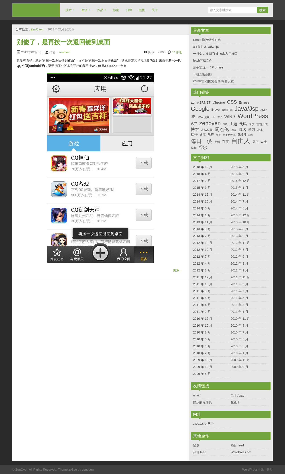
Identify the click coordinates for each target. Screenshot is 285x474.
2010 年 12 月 (202, 318)
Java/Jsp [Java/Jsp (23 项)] (247, 108)
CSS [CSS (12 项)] (232, 102)
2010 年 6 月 (202, 339)
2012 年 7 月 (202, 256)
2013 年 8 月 (239, 229)
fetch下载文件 (202, 60)
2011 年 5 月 (239, 298)
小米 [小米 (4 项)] (260, 130)
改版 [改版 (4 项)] (203, 134)
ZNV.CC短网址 (203, 424)
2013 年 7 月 (202, 236)
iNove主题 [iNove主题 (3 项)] (227, 109)
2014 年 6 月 (202, 208)
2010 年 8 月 (202, 332)
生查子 (235, 402)
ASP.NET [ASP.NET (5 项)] (203, 102)
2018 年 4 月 (202, 174)
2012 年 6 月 (239, 256)
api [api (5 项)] (193, 102)
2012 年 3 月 (239, 263)
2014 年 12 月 (202, 194)
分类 (270, 469)
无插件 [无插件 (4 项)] (242, 134)
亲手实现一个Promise (208, 67)
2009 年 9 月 (239, 367)
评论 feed (199, 452)
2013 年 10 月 (240, 222)
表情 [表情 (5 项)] (264, 142)
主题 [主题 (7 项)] (233, 124)
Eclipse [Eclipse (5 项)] (244, 102)
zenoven (65, 52)
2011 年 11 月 (240, 277)
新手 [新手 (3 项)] (218, 134)
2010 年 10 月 (202, 325)
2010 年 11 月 (240, 318)
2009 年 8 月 (202, 374)
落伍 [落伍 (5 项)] (255, 142)
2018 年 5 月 (239, 167)
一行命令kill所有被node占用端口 (215, 53)
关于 (155, 10)
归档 (129, 10)
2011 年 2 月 (202, 311)
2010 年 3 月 (239, 346)
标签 (116, 10)
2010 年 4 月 (202, 346)
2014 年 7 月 (239, 201)
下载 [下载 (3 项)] (225, 124)
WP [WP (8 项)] (194, 124)
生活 (84, 10)
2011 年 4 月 (202, 305)
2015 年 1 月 (239, 187)
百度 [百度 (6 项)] (225, 142)
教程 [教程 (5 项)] (211, 134)
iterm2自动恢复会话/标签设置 (213, 81)
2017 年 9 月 (202, 181)
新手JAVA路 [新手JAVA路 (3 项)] (229, 134)
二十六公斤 (238, 395)
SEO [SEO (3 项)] (219, 117)
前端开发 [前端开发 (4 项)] (262, 124)
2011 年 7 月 (239, 291)
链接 (142, 10)
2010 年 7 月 (239, 332)
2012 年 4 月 (202, 263)
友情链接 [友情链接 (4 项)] (207, 130)
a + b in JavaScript (206, 46)
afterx (197, 395)
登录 (196, 445)
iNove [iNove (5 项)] (215, 109)
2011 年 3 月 (239, 305)
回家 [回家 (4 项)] (234, 130)
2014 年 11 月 (240, 194)
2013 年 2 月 (239, 236)
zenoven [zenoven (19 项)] (210, 123)
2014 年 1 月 (202, 215)
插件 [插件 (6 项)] (194, 134)
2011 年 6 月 (202, 298)
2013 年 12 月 (240, 215)
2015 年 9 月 (202, 187)
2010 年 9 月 (239, 325)
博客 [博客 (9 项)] (195, 129)
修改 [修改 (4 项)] (251, 124)
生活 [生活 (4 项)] (217, 142)
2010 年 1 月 (239, 353)
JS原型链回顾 (202, 74)
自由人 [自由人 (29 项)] (240, 140)
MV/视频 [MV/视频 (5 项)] (203, 117)
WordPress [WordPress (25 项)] (253, 115)
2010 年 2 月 (202, 353)
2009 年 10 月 (202, 367)
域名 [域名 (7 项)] (242, 130)
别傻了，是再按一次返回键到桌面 (63, 42)
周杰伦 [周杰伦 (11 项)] (222, 129)
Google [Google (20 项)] (200, 109)
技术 (68, 10)
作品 (100, 10)
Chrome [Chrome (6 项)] (218, 102)
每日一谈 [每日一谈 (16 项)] (201, 141)
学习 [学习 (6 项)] (251, 130)
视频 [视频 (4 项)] (194, 148)
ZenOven (36, 10)
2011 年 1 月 (239, 311)
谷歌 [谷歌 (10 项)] (203, 147)
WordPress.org (241, 452)
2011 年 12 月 (202, 277)
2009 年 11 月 (240, 360)
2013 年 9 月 (202, 229)
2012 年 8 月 (239, 249)
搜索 (262, 10)
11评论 (177, 52)
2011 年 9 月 (239, 284)
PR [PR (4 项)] (214, 117)
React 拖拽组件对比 (207, 40)
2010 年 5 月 (239, 339)
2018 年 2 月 (239, 174)
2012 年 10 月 (202, 249)
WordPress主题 (253, 469)
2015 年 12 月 (240, 181)
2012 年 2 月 (202, 270)
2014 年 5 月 (239, 208)
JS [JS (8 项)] (193, 116)
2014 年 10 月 (202, 201)
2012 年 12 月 (202, 243)
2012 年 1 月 (239, 270)
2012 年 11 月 (240, 243)
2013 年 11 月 (202, 222)
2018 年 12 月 (202, 167)
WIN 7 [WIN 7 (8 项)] (230, 116)
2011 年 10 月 (202, 284)
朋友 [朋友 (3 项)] (250, 134)
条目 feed (237, 445)
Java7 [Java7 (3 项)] (264, 109)
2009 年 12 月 (202, 360)
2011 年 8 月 (202, 291)
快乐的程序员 (202, 402)
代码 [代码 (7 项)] (243, 124)
